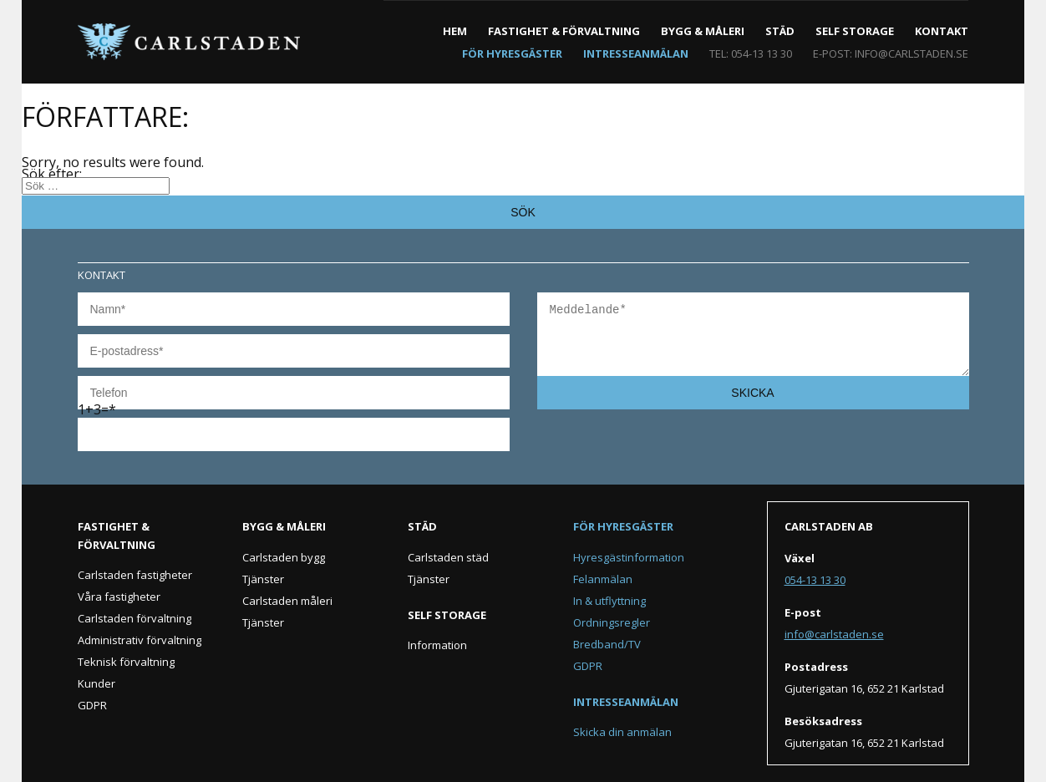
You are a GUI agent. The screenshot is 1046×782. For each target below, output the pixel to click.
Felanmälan (602, 578)
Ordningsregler (611, 622)
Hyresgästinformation (628, 557)
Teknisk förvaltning (126, 661)
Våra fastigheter (119, 596)
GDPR (92, 705)
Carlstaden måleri (287, 600)
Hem (455, 30)
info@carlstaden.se (911, 53)
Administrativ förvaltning (139, 639)
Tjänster (263, 578)
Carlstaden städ (448, 557)
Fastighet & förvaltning (564, 30)
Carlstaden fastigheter (135, 574)
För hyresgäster (512, 53)
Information (437, 645)
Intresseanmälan (635, 53)
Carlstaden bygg (283, 557)
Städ (780, 30)
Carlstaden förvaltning (134, 618)
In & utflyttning (609, 600)
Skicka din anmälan (622, 731)
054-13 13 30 (761, 53)
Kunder (96, 683)
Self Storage (854, 30)
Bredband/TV (607, 644)
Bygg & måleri (702, 30)
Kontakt (941, 30)
